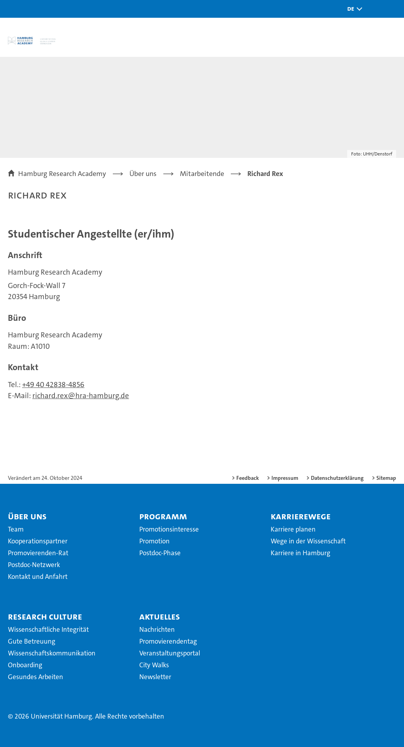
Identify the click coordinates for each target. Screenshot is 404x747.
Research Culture (45, 616)
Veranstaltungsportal (169, 653)
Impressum (284, 477)
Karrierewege (301, 516)
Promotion (154, 541)
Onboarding (25, 665)
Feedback (247, 477)
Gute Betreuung (31, 641)
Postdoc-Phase (160, 553)
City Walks (154, 665)
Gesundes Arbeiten (35, 676)
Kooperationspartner (37, 541)
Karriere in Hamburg (300, 553)
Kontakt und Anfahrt (37, 576)
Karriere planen (293, 529)
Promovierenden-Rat (38, 553)
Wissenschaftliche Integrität (48, 629)
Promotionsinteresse (169, 529)
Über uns (27, 516)
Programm (163, 516)
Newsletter (155, 676)
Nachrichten (157, 629)
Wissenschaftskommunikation (51, 653)
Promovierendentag (168, 641)
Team (16, 529)
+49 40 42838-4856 (53, 384)
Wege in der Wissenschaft (308, 541)
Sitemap (386, 477)
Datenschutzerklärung (337, 477)
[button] (353, 9)
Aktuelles (159, 616)
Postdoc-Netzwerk (34, 564)
